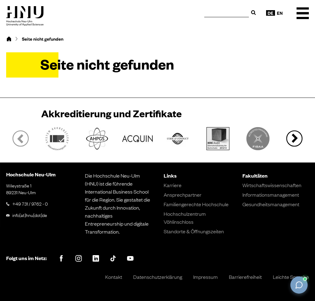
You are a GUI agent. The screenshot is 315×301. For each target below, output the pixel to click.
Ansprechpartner (182, 194)
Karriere (172, 185)
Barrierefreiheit (245, 276)
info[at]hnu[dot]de (29, 214)
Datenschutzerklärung (157, 276)
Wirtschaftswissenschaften (271, 185)
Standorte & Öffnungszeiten (194, 231)
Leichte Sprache (291, 276)
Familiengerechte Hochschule (196, 204)
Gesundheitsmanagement (270, 204)
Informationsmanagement (270, 194)
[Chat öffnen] (299, 285)
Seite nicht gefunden (42, 39)
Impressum (205, 276)
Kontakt (113, 276)
